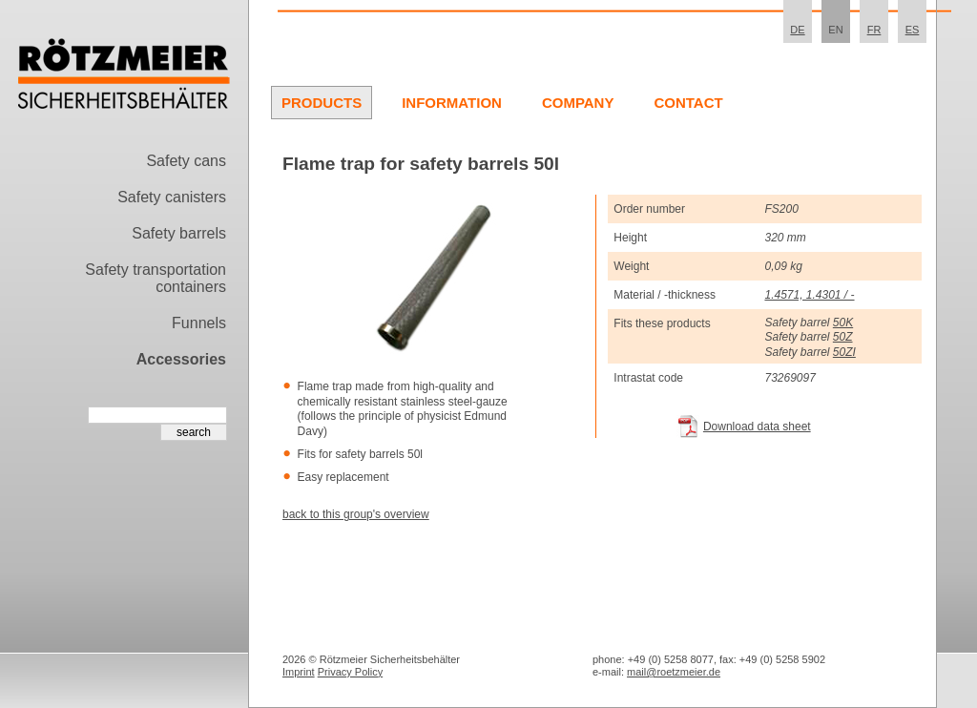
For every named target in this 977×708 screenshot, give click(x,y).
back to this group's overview (355, 514)
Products (321, 102)
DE (797, 29)
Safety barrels (179, 233)
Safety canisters (171, 197)
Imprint (298, 671)
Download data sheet (757, 426)
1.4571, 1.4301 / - (809, 295)
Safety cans (186, 161)
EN (835, 29)
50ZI (844, 352)
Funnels (199, 323)
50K (843, 322)
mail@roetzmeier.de (673, 671)
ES (912, 29)
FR (874, 29)
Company (578, 102)
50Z (843, 337)
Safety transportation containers (155, 278)
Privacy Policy (350, 671)
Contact (688, 102)
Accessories (181, 359)
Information (452, 102)
